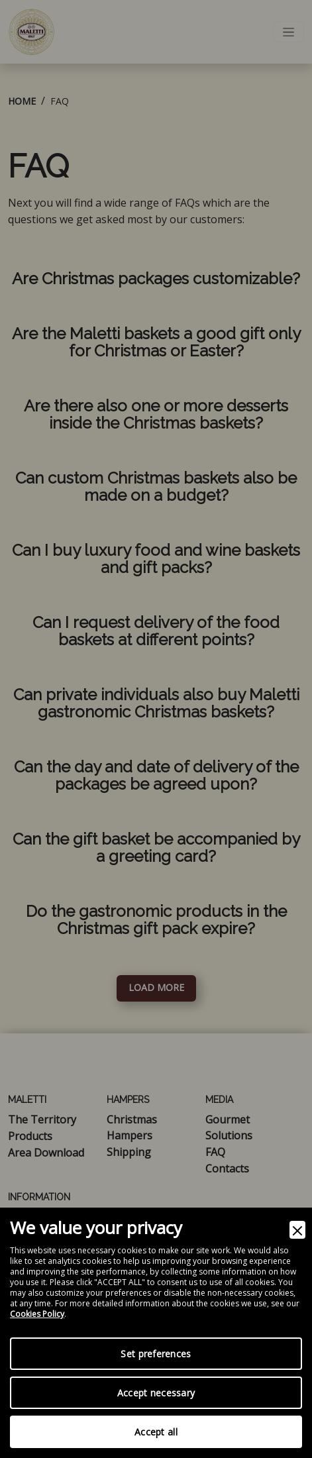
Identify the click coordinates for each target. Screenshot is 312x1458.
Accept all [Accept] (156, 1432)
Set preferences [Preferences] (156, 1353)
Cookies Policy (37, 1314)
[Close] (297, 1230)
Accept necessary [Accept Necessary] (156, 1392)
